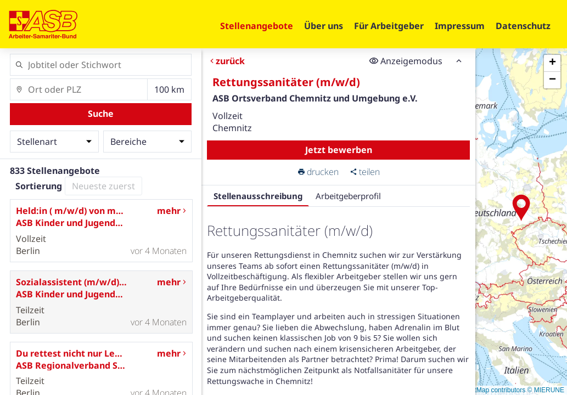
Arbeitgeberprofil (348, 195)
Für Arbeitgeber (389, 26)
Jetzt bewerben (338, 150)
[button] (521, 208)
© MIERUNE (545, 390)
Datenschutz (523, 26)
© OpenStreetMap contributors (480, 390)
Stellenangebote (256, 26)
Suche (101, 114)
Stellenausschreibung (258, 195)
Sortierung (38, 186)
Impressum (460, 26)
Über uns (323, 26)
